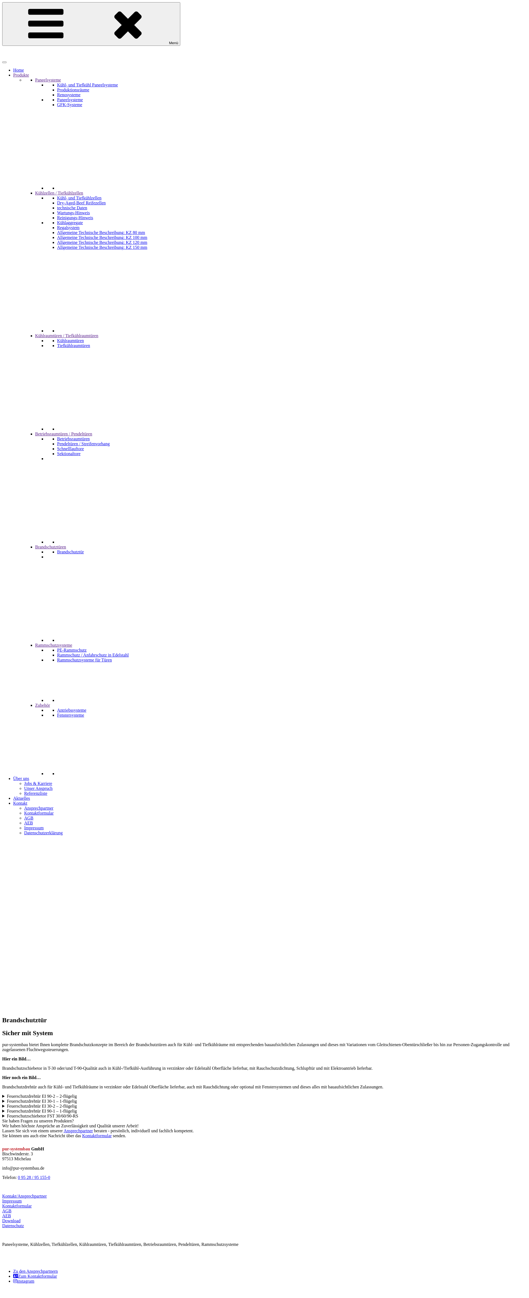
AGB (7, 1211)
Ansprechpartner (78, 1130)
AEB (6, 1215)
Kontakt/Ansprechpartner (24, 1196)
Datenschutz (13, 1225)
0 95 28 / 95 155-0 (34, 1177)
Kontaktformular (97, 1135)
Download (11, 1220)
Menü (91, 24)
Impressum (12, 1201)
